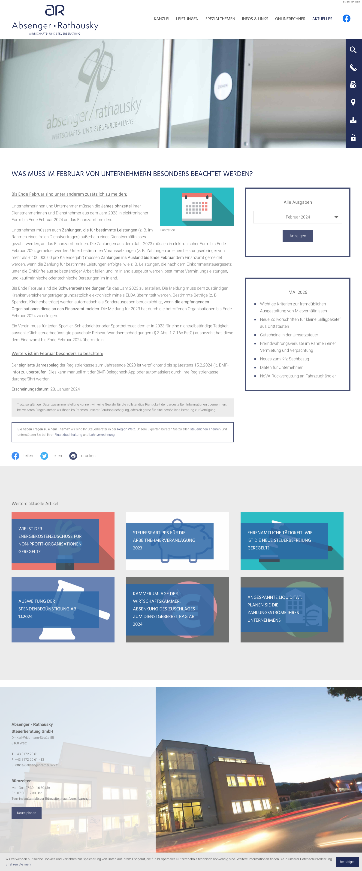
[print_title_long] (86, 460)
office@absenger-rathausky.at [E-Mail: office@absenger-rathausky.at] (37, 770)
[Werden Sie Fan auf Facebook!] (346, 18)
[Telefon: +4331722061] (26, 759)
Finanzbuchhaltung (68, 439)
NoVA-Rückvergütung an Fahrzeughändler (298, 380)
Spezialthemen (220, 19)
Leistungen (187, 19)
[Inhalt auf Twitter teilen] (54, 460)
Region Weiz (126, 434)
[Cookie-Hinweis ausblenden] (347, 862)
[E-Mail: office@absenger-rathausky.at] (353, 85)
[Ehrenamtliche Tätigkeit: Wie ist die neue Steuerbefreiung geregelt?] (292, 546)
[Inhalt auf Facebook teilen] (26, 460)
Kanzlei (161, 19)
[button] (353, 50)
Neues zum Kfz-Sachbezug (284, 363)
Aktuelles (322, 19)
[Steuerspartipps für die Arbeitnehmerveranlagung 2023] (177, 546)
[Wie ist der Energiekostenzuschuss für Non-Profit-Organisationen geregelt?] (63, 546)
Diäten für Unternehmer (281, 372)
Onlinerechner (290, 19)
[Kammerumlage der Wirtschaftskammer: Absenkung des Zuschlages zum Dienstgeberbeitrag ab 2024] (177, 614)
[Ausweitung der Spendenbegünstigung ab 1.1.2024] (63, 614)
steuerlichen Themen (205, 434)
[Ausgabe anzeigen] (298, 241)
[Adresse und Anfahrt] (353, 102)
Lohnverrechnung (102, 439)
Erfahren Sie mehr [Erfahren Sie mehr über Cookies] (19, 864)
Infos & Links (255, 19)
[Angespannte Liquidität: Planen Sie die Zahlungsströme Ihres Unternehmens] (292, 614)
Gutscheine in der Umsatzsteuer (289, 339)
